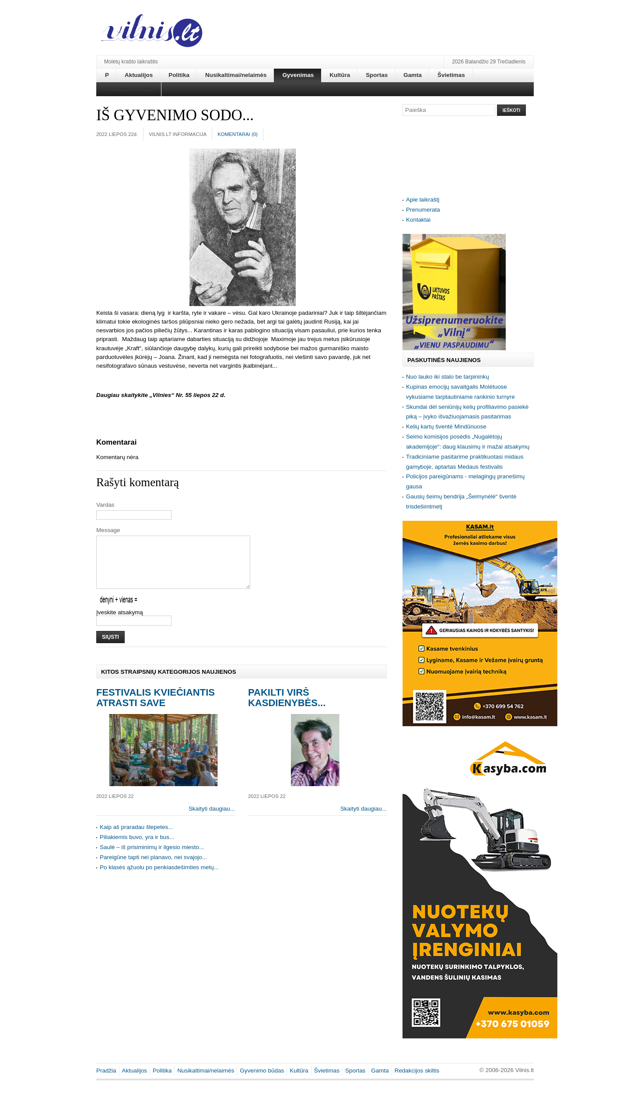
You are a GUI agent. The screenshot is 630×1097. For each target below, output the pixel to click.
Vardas (105, 504)
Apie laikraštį (422, 199)
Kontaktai (418, 219)
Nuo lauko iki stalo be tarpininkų (447, 376)
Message (108, 530)
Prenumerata (423, 209)
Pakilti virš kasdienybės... (287, 708)
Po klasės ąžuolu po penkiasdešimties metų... (159, 877)
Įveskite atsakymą (119, 623)
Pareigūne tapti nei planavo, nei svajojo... (153, 867)
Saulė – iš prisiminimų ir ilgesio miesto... (152, 857)
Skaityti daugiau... (212, 819)
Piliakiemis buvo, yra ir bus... (137, 847)
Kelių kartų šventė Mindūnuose (446, 426)
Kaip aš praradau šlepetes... (136, 837)
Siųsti (110, 647)
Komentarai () (237, 134)
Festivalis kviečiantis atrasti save (155, 708)
